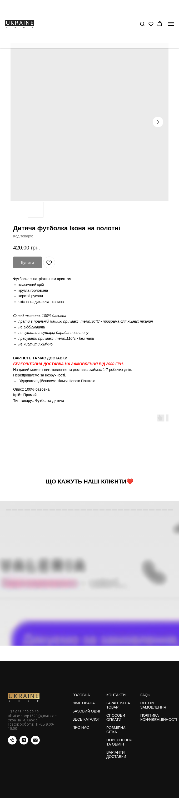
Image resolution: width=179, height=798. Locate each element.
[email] (35, 743)
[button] (142, 23)
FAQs (145, 695)
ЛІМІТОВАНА (83, 703)
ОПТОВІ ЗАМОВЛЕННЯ (153, 705)
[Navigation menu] (171, 24)
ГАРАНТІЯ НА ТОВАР (118, 705)
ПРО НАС (80, 727)
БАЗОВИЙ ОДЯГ (86, 711)
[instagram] (23, 743)
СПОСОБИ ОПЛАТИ (115, 717)
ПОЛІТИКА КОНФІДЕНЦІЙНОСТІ (158, 717)
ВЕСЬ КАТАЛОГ (86, 719)
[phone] (12, 743)
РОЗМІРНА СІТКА (116, 730)
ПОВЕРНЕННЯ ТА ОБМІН (119, 742)
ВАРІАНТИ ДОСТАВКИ (116, 754)
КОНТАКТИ (116, 695)
